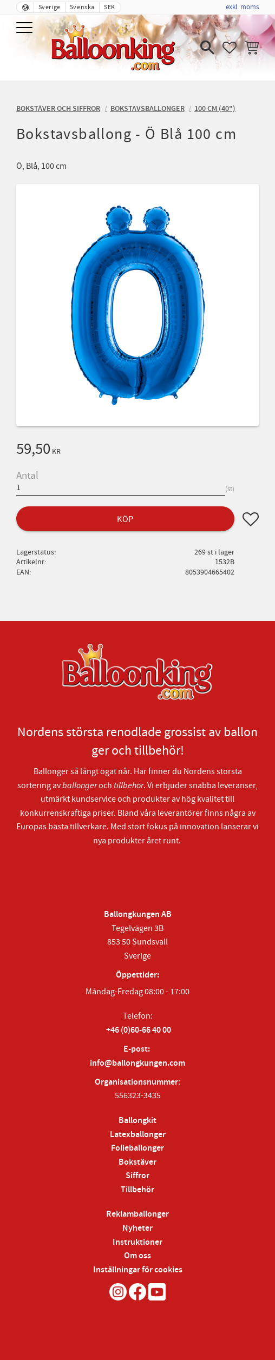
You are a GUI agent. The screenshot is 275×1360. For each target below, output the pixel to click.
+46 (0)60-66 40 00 (138, 1030)
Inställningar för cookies (137, 1270)
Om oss (137, 1256)
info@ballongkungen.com (137, 1063)
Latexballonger (138, 1134)
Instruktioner (137, 1242)
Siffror (137, 1175)
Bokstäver (137, 1162)
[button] (25, 28)
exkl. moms (242, 7)
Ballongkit (137, 1120)
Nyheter (137, 1228)
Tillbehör (137, 1190)
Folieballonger (137, 1148)
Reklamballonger (137, 1214)
